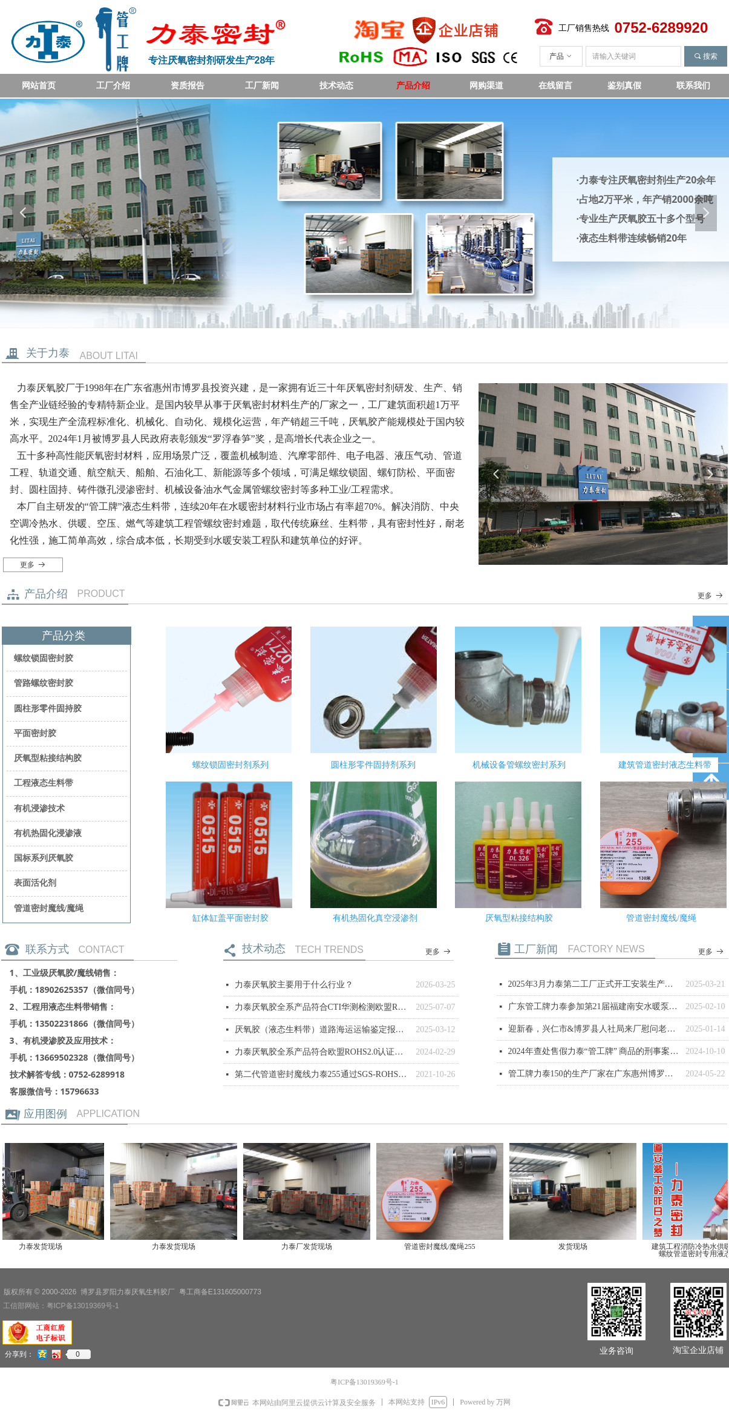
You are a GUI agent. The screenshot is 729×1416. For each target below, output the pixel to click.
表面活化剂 (35, 882)
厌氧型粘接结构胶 (48, 758)
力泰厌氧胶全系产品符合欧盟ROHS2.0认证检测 (322, 1051)
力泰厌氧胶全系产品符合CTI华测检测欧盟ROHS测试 (322, 1007)
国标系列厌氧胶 (43, 858)
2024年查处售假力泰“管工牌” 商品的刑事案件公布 (594, 1051)
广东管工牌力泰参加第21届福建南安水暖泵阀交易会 (594, 1006)
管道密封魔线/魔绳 (49, 908)
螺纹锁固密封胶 (43, 658)
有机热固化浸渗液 (48, 833)
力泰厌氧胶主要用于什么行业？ (294, 984)
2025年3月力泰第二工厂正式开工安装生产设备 (594, 984)
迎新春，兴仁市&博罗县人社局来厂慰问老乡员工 (594, 1028)
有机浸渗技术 (39, 808)
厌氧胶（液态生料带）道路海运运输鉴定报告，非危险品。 (322, 1029)
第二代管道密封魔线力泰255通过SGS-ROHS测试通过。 (322, 1074)
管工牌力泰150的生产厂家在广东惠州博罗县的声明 (594, 1073)
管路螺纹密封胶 (43, 683)
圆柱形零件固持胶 (48, 708)
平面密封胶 (35, 733)
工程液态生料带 (43, 783)
